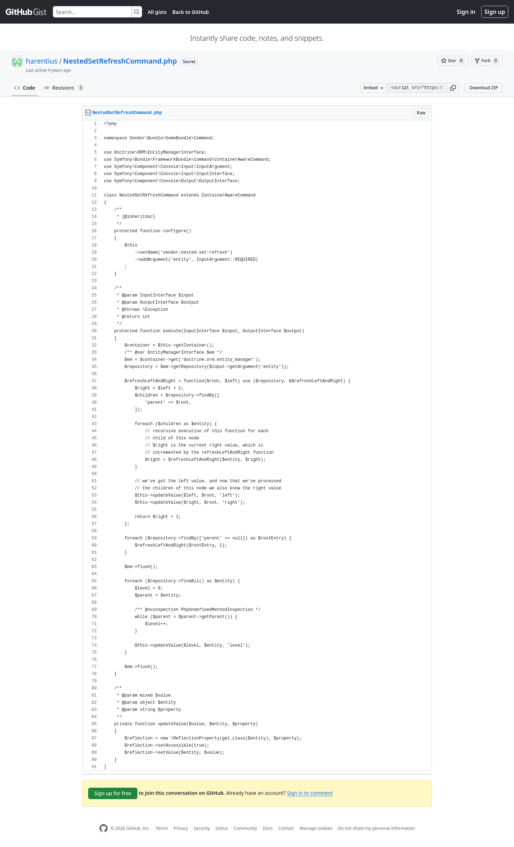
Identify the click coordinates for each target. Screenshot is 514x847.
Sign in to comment (310, 792)
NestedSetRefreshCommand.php (120, 61)
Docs (268, 828)
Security (202, 828)
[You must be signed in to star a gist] (453, 61)
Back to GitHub (190, 12)
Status (222, 828)
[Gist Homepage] (26, 12)
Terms (162, 828)
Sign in (466, 12)
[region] (257, 445)
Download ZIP (483, 88)
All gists (157, 12)
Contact (286, 828)
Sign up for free (112, 793)
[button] (453, 88)
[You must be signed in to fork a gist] (487, 61)
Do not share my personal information (376, 828)
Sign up (494, 12)
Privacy (181, 828)
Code (24, 87)
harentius (41, 61)
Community (245, 828)
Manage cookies (315, 828)
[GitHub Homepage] (103, 828)
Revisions (64, 87)
